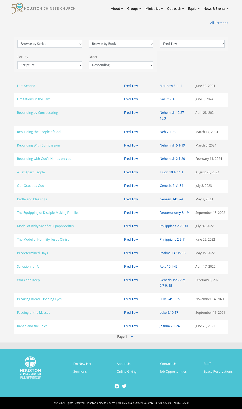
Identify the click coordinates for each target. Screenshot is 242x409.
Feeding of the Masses (33, 312)
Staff (207, 364)
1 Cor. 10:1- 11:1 (171, 172)
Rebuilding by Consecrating (37, 112)
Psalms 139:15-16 (173, 253)
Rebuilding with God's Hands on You (44, 158)
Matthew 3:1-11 (171, 86)
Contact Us (168, 364)
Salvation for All (28, 266)
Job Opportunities (173, 371)
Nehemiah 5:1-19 (172, 145)
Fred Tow (131, 86)
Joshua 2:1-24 (170, 326)
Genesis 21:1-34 (171, 185)
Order (93, 57)
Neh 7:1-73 (168, 132)
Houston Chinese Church (50, 8)
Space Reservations (218, 371)
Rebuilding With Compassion (38, 145)
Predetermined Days (32, 253)
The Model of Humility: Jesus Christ (43, 239)
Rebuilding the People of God (39, 132)
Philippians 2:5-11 (173, 239)
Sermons (80, 371)
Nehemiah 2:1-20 (172, 158)
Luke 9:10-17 (169, 312)
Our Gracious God (30, 185)
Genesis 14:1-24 (171, 199)
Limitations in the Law (33, 99)
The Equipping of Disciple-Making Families (48, 212)
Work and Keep (28, 280)
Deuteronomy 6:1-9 (174, 212)
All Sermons (219, 23)
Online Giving (127, 371)
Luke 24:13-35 (170, 299)
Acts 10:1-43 (169, 266)
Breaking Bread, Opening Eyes (39, 299)
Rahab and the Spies (32, 326)
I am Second (26, 86)
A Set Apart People (31, 172)
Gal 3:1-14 (167, 99)
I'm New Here (83, 364)
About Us (124, 364)
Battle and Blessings (32, 199)
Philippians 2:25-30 (174, 226)
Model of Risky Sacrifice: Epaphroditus (45, 226)
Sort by (22, 57)
